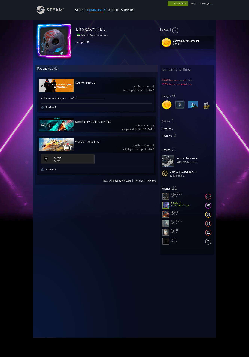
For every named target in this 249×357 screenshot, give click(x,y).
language (205, 3)
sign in (193, 3)
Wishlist (138, 180)
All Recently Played (120, 180)
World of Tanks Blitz (87, 141)
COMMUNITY (96, 10)
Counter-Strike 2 (85, 82)
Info (190, 80)
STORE (79, 10)
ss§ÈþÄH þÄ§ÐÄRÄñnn (183, 172)
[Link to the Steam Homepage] (52, 12)
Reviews (151, 180)
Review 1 (51, 107)
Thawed (56, 157)
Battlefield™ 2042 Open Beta (93, 121)
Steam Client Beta (187, 158)
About (113, 10)
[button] (187, 29)
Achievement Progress (54, 98)
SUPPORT (128, 10)
